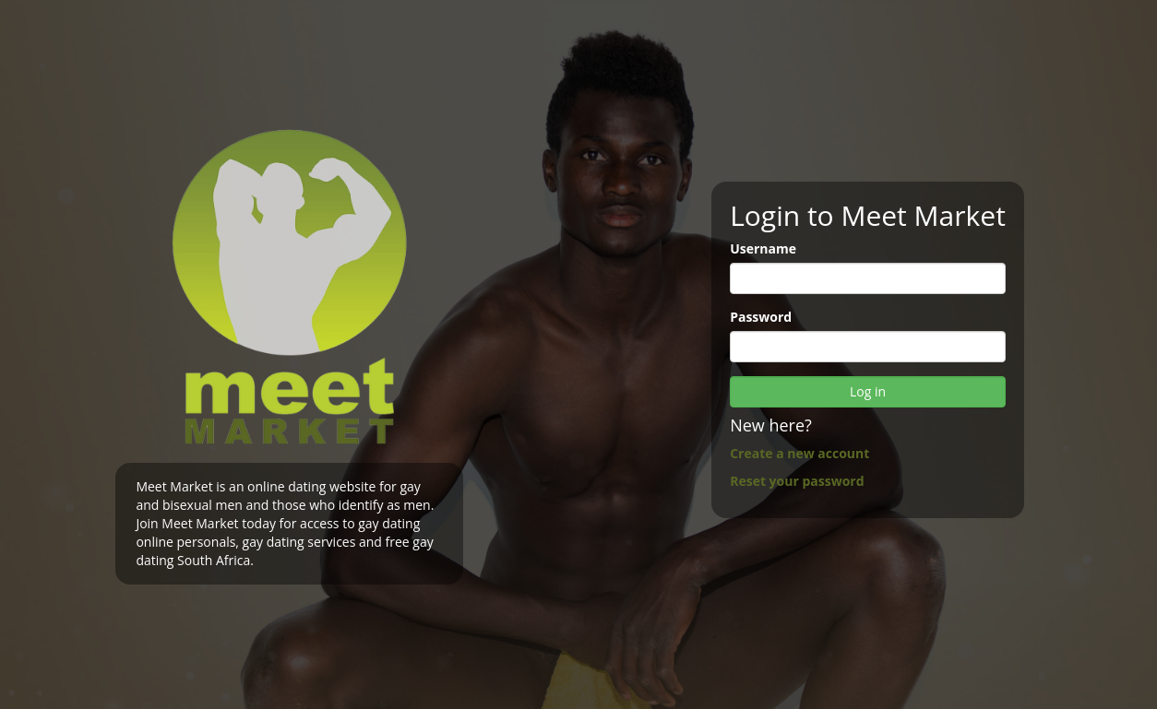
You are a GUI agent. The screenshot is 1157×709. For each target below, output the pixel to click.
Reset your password (797, 481)
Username (763, 248)
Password (761, 316)
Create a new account (799, 453)
